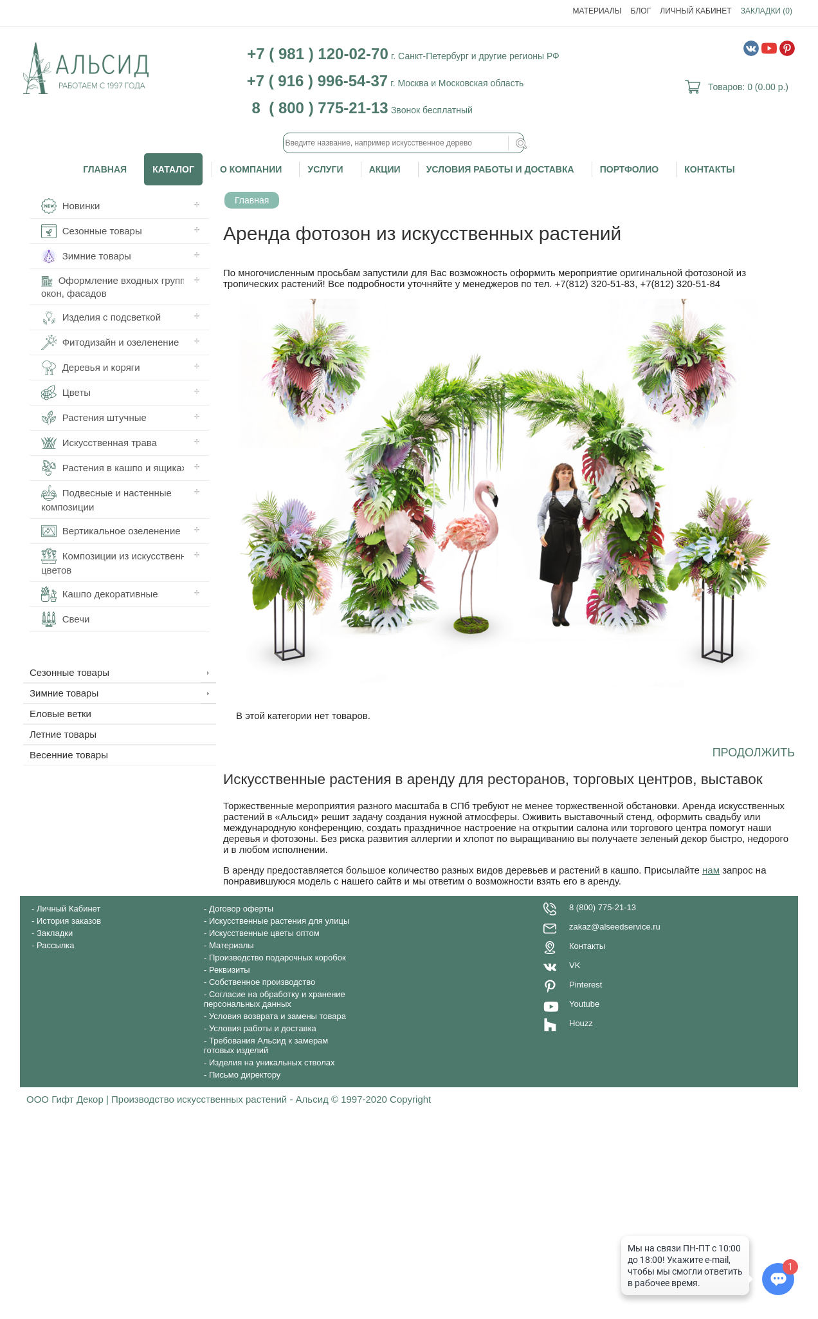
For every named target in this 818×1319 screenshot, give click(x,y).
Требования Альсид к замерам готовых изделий (266, 1045)
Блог (641, 10)
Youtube (584, 1004)
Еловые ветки (60, 713)
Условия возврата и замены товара (277, 1016)
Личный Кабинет (695, 10)
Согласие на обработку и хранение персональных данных (274, 999)
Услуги (325, 169)
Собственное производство (262, 982)
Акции (385, 169)
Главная (105, 169)
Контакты (709, 169)
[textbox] (403, 143)
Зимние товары (64, 693)
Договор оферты (241, 908)
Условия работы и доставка (500, 169)
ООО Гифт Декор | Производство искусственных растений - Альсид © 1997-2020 (208, 1099)
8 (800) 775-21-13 (602, 907)
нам (711, 870)
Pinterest (585, 984)
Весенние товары (69, 754)
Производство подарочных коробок (277, 957)
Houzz (581, 1023)
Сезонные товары (69, 672)
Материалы (597, 10)
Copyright (410, 1099)
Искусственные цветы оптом (264, 933)
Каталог (173, 169)
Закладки (55, 933)
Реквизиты (229, 970)
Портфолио (629, 169)
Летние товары (63, 734)
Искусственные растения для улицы (279, 921)
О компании (251, 169)
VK (574, 965)
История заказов (69, 921)
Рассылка (56, 945)
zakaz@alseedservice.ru (614, 926)
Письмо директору (244, 1075)
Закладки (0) (766, 10)
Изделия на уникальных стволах (272, 1062)
